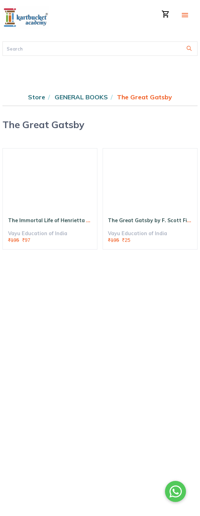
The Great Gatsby (144, 97)
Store (36, 97)
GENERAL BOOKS (81, 97)
